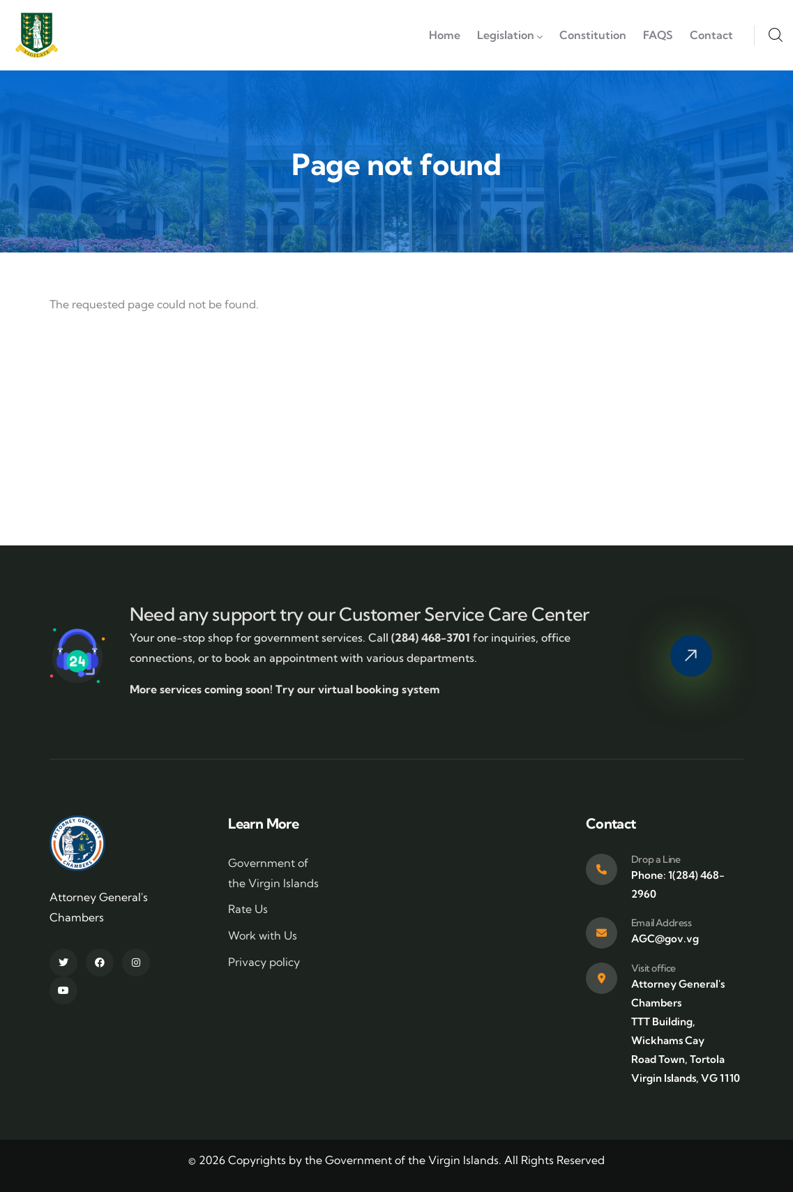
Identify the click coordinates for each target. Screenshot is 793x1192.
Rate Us (248, 909)
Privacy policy (264, 962)
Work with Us (262, 935)
